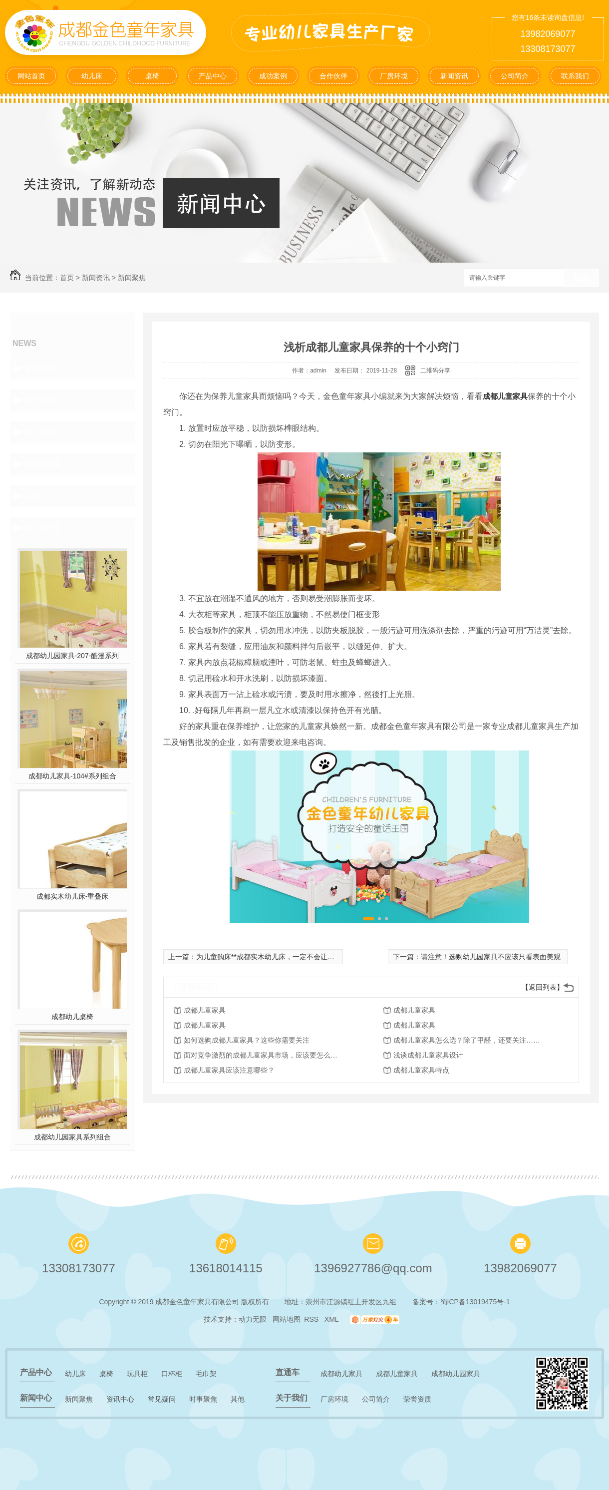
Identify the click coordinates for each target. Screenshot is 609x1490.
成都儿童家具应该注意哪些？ (229, 1070)
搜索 (582, 278)
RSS (312, 1319)
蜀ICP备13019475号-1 (475, 1302)
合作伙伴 (333, 76)
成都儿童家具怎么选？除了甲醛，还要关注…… (466, 1040)
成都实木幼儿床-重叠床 (72, 896)
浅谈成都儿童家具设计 (428, 1055)
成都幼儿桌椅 (72, 1017)
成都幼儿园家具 (455, 1374)
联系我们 (575, 76)
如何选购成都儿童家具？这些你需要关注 (246, 1040)
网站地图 (287, 1319)
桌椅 (152, 76)
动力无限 (253, 1319)
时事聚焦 (43, 464)
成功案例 (273, 76)
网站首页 (31, 76)
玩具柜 (137, 1374)
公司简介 (515, 76)
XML (332, 1319)
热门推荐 (43, 528)
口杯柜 (171, 1374)
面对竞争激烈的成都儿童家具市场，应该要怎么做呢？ (263, 1055)
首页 (67, 278)
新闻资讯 (454, 76)
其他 (34, 496)
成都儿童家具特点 (421, 1070)
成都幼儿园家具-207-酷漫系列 (72, 656)
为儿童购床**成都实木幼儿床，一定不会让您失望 (272, 957)
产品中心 (213, 76)
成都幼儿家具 (341, 1374)
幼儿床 (91, 76)
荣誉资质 (417, 1399)
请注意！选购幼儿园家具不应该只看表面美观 (491, 957)
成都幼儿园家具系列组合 (72, 1137)
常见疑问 (43, 432)
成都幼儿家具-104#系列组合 (72, 776)
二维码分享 (435, 370)
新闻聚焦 (132, 278)
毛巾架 (206, 1374)
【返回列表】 (543, 987)
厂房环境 (394, 76)
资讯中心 (43, 400)
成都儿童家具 (505, 396)
